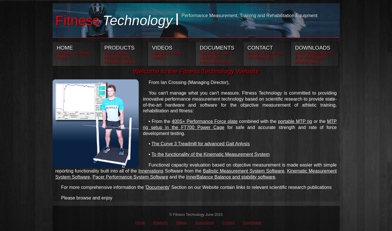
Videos (181, 222)
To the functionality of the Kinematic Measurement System (210, 154)
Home (140, 222)
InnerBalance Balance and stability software (230, 177)
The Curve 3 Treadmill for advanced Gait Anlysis (200, 143)
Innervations (150, 171)
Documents (157, 187)
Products (160, 222)
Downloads (252, 222)
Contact (228, 222)
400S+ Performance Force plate (204, 121)
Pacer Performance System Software (130, 177)
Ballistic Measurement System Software (243, 171)
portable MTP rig (295, 121)
